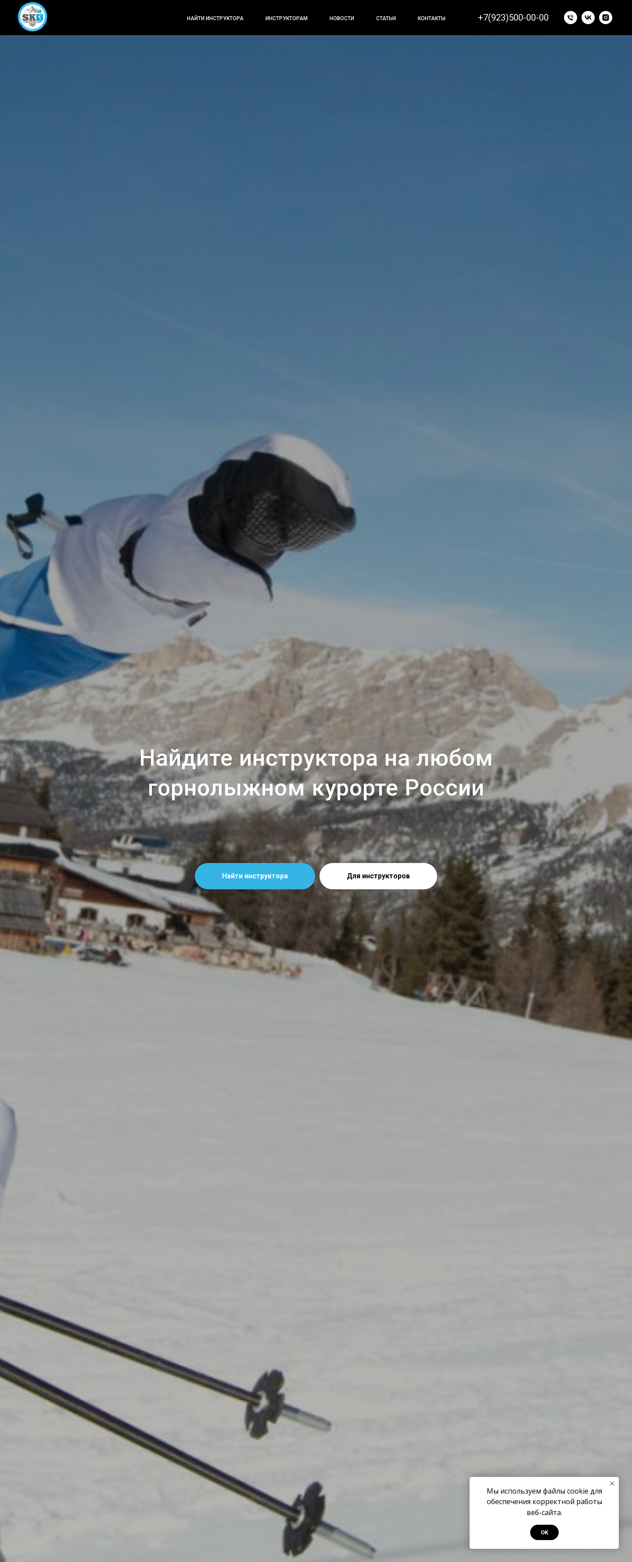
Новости (342, 18)
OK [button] (544, 1532)
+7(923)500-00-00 (513, 17)
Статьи (386, 18)
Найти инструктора (215, 18)
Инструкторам (287, 18)
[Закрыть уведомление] (612, 1483)
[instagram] (605, 17)
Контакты (431, 18)
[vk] (588, 17)
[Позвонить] (570, 17)
